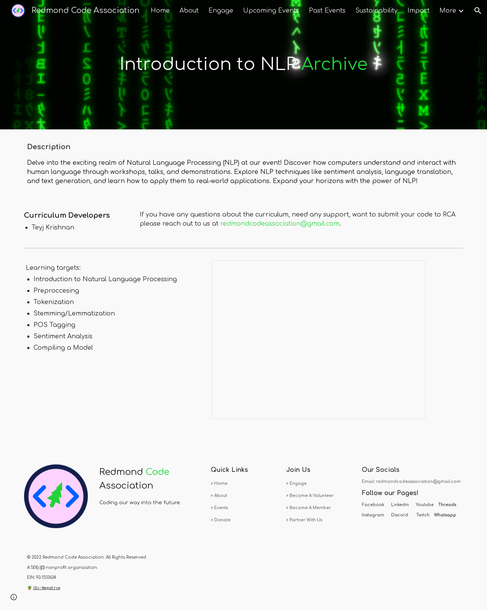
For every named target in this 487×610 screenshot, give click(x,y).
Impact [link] (418, 10)
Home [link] (160, 10)
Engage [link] (220, 10)
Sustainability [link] (376, 10)
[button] (478, 11)
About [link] (189, 10)
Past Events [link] (327, 10)
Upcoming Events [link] (271, 10)
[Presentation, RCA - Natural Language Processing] (318, 339)
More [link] (447, 10)
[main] (243, 65)
